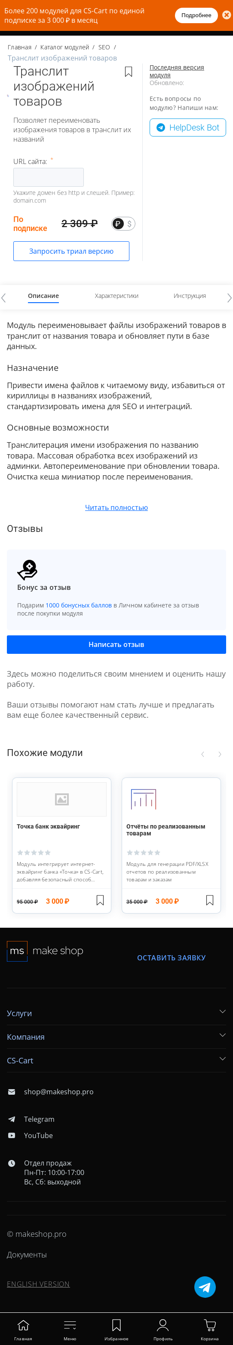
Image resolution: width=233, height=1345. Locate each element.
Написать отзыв (116, 644)
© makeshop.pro (37, 1234)
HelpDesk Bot (194, 127)
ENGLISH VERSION (38, 1284)
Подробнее (196, 15)
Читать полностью (116, 507)
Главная (19, 47)
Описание (43, 295)
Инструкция (190, 295)
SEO (104, 47)
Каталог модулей (64, 47)
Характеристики (116, 295)
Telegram (31, 1119)
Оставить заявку (171, 958)
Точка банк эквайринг (48, 826)
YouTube (30, 1135)
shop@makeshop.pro (50, 1091)
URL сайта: (31, 161)
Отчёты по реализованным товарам (165, 830)
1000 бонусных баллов (79, 605)
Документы (27, 1254)
